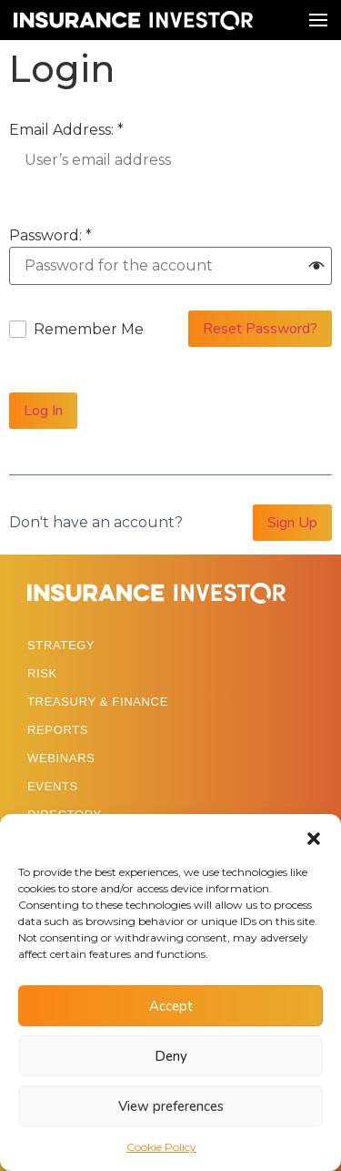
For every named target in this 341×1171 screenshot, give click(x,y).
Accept (171, 1006)
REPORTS (57, 730)
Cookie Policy (161, 1147)
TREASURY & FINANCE (97, 701)
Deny (171, 1056)
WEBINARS (61, 758)
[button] (314, 837)
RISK (42, 673)
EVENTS (52, 786)
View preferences (171, 1106)
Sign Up (292, 523)
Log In (43, 411)
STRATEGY (61, 645)
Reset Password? (260, 329)
